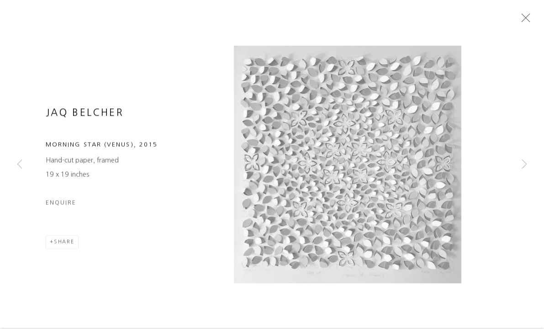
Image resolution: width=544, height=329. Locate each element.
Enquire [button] (61, 213)
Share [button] (64, 252)
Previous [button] (19, 164)
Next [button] (524, 164)
